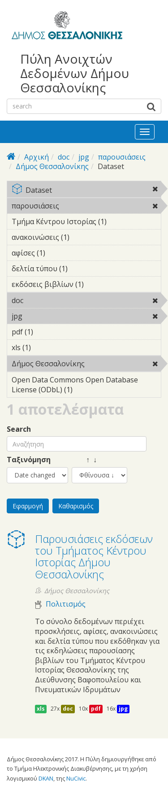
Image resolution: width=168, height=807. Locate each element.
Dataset (86, 191)
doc (63, 157)
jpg (83, 157)
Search (19, 429)
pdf (96, 708)
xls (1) (45, 347)
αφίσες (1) (59, 253)
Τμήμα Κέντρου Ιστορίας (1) (86, 223)
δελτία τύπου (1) (81, 268)
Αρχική (36, 157)
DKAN (46, 778)
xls (41, 708)
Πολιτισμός (66, 604)
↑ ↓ (84, 459)
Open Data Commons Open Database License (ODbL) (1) (86, 386)
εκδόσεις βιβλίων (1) (86, 285)
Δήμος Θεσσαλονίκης (52, 166)
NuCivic (76, 778)
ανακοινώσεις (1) (83, 237)
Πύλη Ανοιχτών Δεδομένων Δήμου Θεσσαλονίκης (74, 73)
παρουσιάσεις (122, 157)
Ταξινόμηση (29, 459)
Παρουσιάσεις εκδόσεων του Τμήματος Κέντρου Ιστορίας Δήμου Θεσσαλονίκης (94, 556)
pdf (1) (47, 332)
